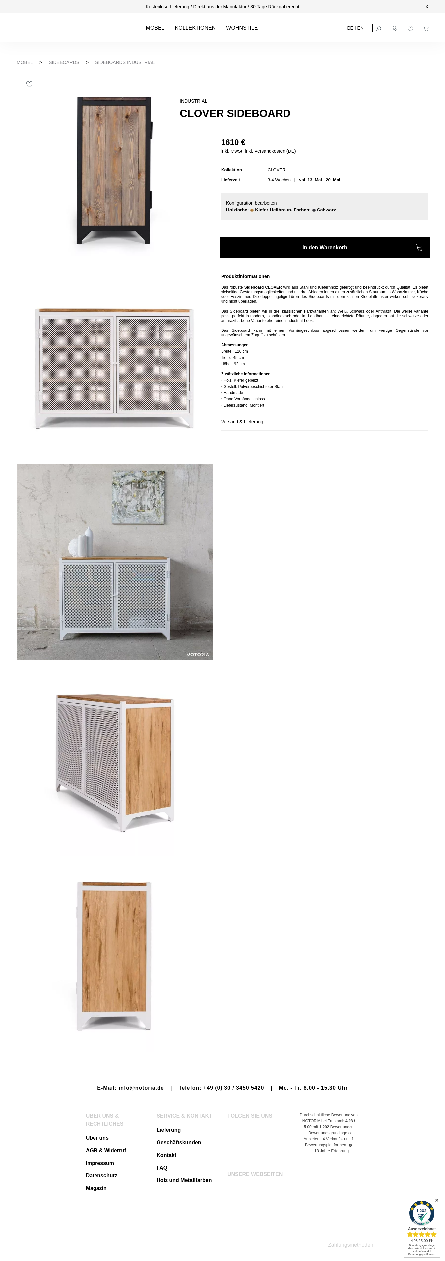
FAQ (162, 1168)
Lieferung (169, 1130)
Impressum (100, 1163)
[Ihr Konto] (395, 27)
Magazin (96, 1188)
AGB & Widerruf (106, 1150)
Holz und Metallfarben (184, 1180)
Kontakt (166, 1155)
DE (350, 27)
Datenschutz (101, 1175)
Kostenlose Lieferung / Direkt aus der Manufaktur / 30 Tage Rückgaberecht (222, 6)
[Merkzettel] (411, 27)
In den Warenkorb (362, 248)
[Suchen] (379, 27)
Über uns (97, 1138)
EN (360, 27)
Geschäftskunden (179, 1142)
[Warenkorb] (427, 27)
